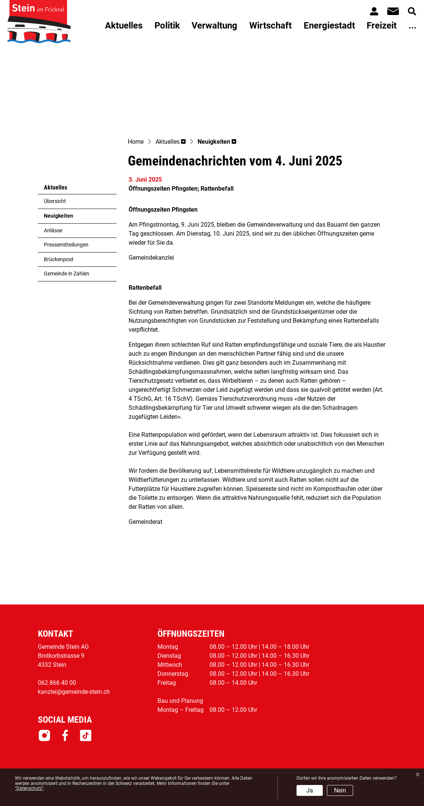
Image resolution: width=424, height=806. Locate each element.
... (413, 25)
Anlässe (53, 230)
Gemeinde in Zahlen (66, 274)
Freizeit (382, 25)
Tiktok (85, 735)
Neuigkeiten (62, 218)
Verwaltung (214, 25)
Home (136, 141)
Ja (309, 790)
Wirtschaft (270, 25)
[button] (171, 142)
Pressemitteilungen (66, 245)
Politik (167, 25)
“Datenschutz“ (29, 788)
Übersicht (55, 201)
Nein (340, 790)
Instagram (44, 735)
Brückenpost (58, 259)
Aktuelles (123, 25)
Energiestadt (329, 25)
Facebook (65, 735)
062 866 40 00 (57, 682)
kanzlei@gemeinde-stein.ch (74, 691)
